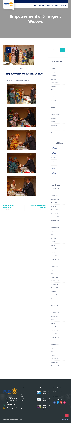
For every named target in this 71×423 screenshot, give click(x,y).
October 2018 (54, 266)
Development (54, 72)
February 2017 (54, 305)
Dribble (54, 157)
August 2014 (54, 348)
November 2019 (55, 220)
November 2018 (55, 263)
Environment (54, 86)
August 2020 (54, 202)
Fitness (52, 93)
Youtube (54, 173)
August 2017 (54, 295)
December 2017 (55, 280)
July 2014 (53, 351)
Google (54, 162)
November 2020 (55, 192)
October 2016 (54, 316)
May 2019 (53, 241)
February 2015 (54, 330)
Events (21, 396)
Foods (52, 97)
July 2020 (53, 206)
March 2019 (54, 249)
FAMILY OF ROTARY (46, 391)
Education (53, 79)
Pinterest (54, 168)
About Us (41, 5)
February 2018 (54, 277)
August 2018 (54, 270)
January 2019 (54, 256)
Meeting (53, 111)
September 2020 (55, 199)
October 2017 (54, 288)
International (54, 107)
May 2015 (53, 323)
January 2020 (54, 213)
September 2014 (55, 344)
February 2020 (54, 210)
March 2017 (54, 302)
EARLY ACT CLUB (46, 398)
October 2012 (54, 362)
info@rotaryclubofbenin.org (39, 1)
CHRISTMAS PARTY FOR (46, 405)
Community (29, 69)
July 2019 (53, 234)
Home (35, 5)
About (21, 391)
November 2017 (55, 284)
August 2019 (54, 231)
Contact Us (50, 5)
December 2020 (55, 188)
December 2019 (55, 217)
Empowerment (54, 82)
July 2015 (53, 319)
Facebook (54, 148)
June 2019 (53, 238)
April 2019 (53, 245)
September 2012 (55, 365)
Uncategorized (54, 128)
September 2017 (55, 291)
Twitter (54, 153)
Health (52, 104)
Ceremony (53, 65)
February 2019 (54, 252)
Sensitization (54, 125)
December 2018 (55, 259)
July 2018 (53, 273)
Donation (35, 69)
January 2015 (54, 334)
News (56, 5)
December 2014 (55, 337)
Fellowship (53, 89)
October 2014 (54, 341)
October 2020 (54, 195)
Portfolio (63, 5)
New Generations (55, 114)
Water (52, 132)
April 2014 (53, 355)
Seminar (53, 121)
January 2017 (54, 309)
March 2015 (54, 327)
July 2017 (53, 298)
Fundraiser (53, 100)
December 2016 (55, 312)
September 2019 (55, 227)
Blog (21, 394)
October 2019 (54, 224)
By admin (10, 69)
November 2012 (55, 358)
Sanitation (53, 118)
